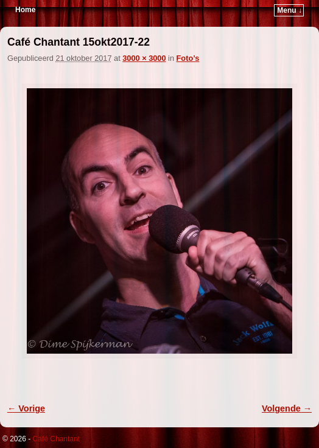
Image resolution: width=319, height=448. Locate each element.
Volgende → (287, 408)
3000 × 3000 (144, 58)
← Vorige (26, 408)
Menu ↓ (289, 10)
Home (25, 9)
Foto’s (188, 58)
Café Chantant (56, 439)
